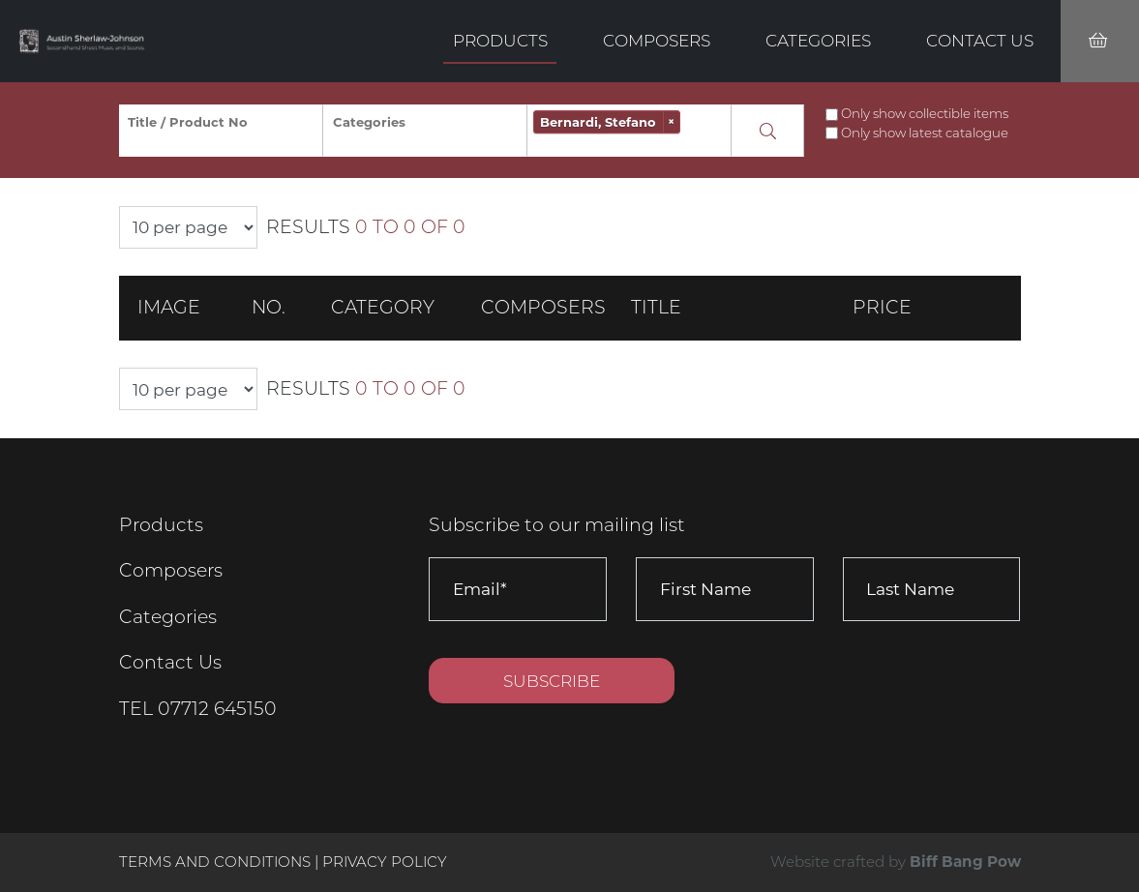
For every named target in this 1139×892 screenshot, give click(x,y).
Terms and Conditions (217, 861)
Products (500, 40)
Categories (818, 40)
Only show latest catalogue (924, 132)
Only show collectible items (924, 113)
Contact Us (980, 40)
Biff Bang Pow (965, 861)
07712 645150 (217, 709)
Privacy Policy (384, 861)
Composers (656, 40)
